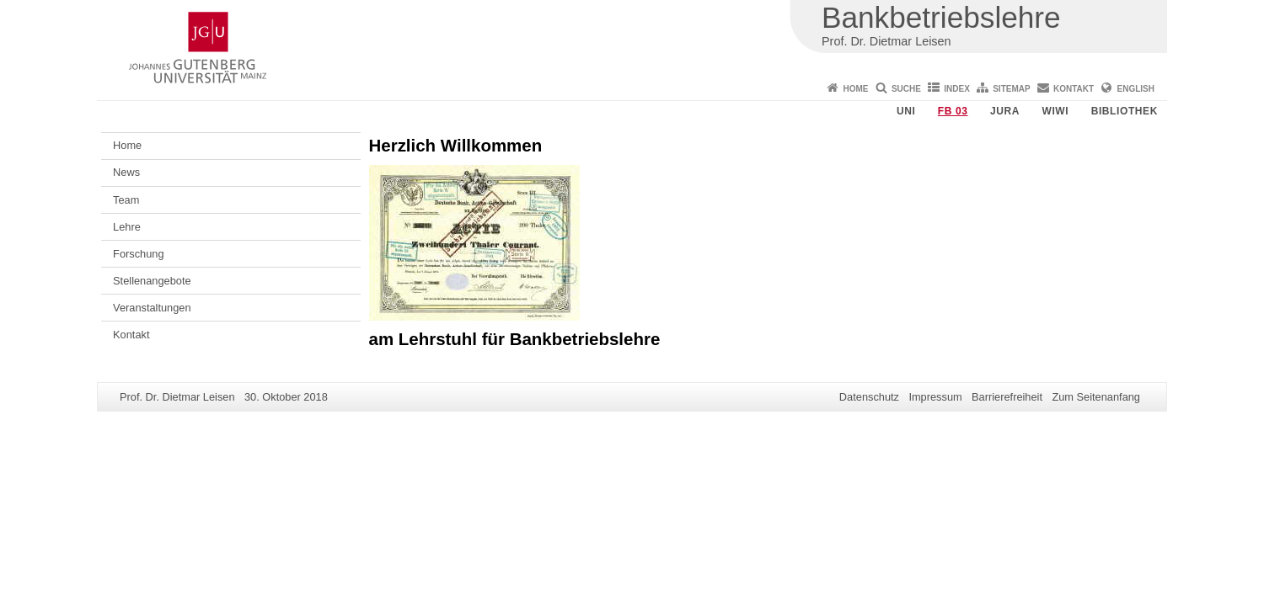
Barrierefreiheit (1007, 397)
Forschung (138, 253)
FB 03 (953, 111)
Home (856, 88)
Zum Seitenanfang (1096, 397)
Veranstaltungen (152, 307)
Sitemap (1011, 88)
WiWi (1055, 111)
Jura (1005, 111)
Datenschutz (869, 397)
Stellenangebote (152, 280)
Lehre (127, 227)
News (126, 172)
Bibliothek (1124, 111)
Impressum (934, 397)
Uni (906, 111)
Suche (906, 88)
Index (957, 88)
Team (126, 200)
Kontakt (1073, 88)
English (1135, 88)
